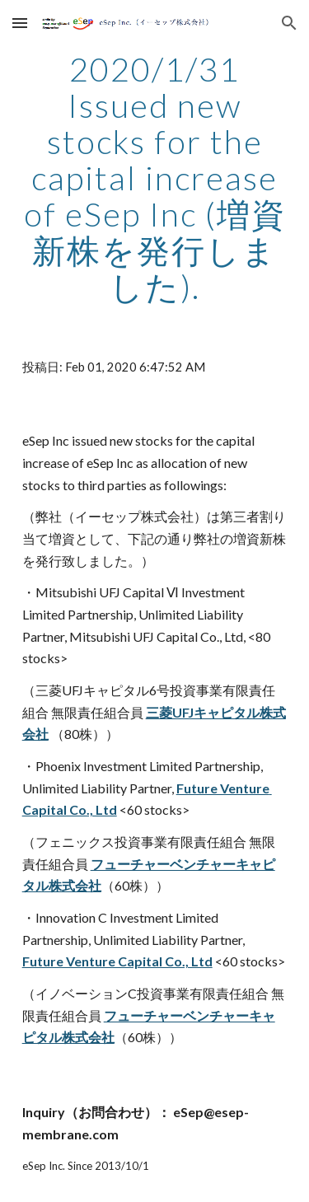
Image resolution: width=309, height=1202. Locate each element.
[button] (20, 22)
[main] (155, 177)
